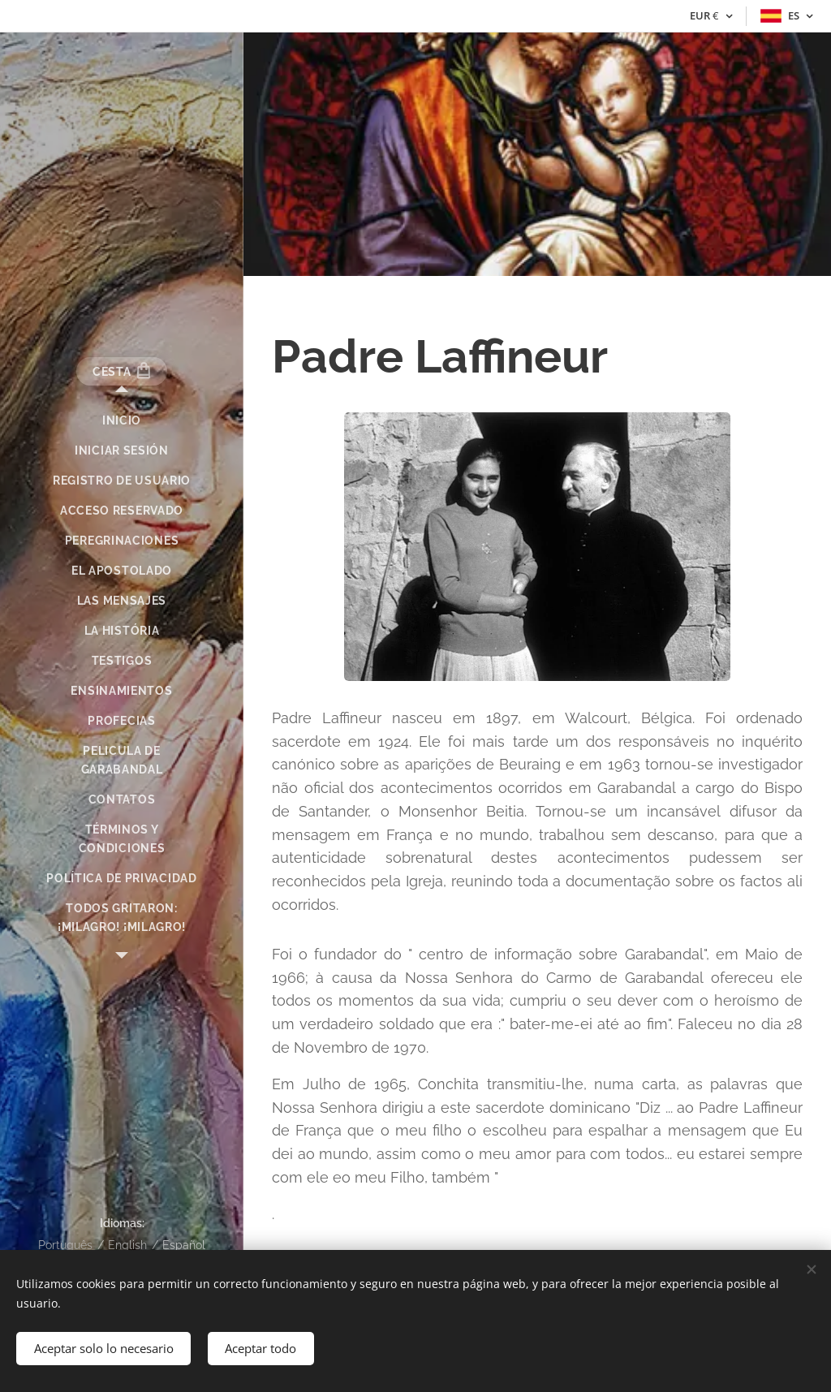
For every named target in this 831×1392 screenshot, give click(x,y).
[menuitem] (122, 421)
